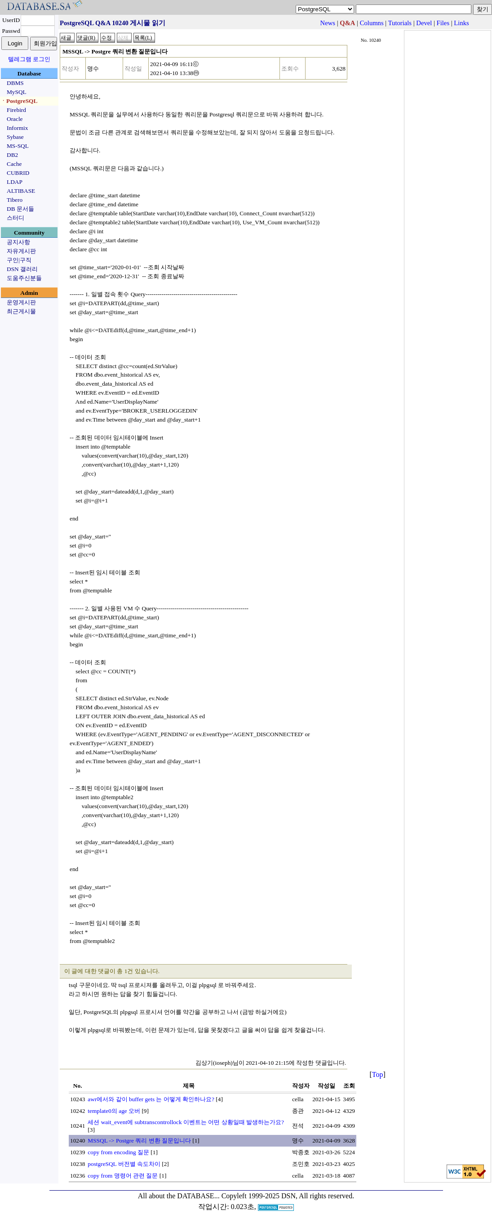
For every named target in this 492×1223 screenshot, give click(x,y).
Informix (17, 128)
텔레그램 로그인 (29, 59)
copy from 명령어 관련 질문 (123, 1175)
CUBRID (18, 172)
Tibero (14, 199)
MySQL (17, 92)
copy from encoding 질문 (118, 1152)
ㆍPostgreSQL (18, 101)
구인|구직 (19, 260)
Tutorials (400, 23)
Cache (14, 163)
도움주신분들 (24, 278)
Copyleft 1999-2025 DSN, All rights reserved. (288, 1196)
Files (443, 23)
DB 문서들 (20, 208)
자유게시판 (21, 251)
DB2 (12, 154)
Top (377, 1074)
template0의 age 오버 (114, 1110)
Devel (424, 23)
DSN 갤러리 (22, 269)
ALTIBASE (21, 190)
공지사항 (18, 242)
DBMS (15, 83)
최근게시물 (21, 311)
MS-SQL (18, 145)
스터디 (15, 217)
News (327, 23)
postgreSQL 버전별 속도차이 (124, 1164)
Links (461, 23)
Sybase (15, 136)
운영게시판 (21, 302)
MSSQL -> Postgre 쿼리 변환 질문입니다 (139, 1140)
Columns (372, 23)
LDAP (14, 181)
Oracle (15, 119)
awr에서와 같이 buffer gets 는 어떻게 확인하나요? (151, 1099)
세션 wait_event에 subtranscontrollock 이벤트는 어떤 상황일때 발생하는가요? (186, 1122)
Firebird (16, 110)
